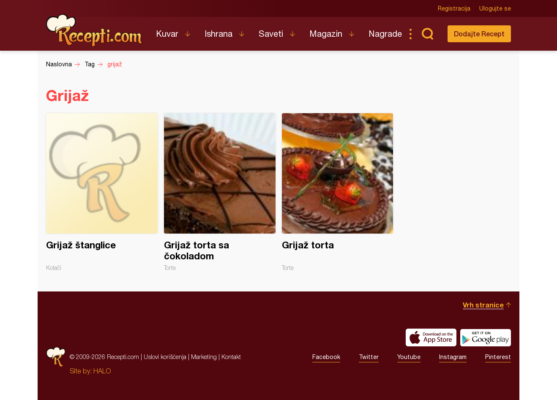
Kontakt (231, 356)
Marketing (204, 356)
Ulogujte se (495, 8)
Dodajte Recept (479, 34)
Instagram (453, 357)
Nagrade (385, 33)
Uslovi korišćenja (165, 356)
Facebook (326, 357)
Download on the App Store (431, 337)
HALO (102, 371)
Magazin (325, 33)
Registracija (454, 8)
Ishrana (218, 33)
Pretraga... (427, 34)
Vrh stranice (483, 305)
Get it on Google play (485, 337)
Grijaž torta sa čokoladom (220, 192)
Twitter (369, 357)
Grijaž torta (337, 192)
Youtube (408, 357)
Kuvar (167, 33)
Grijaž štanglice (102, 192)
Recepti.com (94, 30)
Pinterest (498, 357)
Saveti (271, 33)
